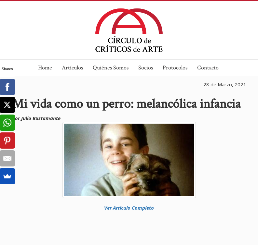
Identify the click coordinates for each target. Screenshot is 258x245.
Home (45, 67)
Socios (145, 67)
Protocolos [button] (175, 67)
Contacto (208, 67)
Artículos (72, 67)
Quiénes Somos (111, 67)
